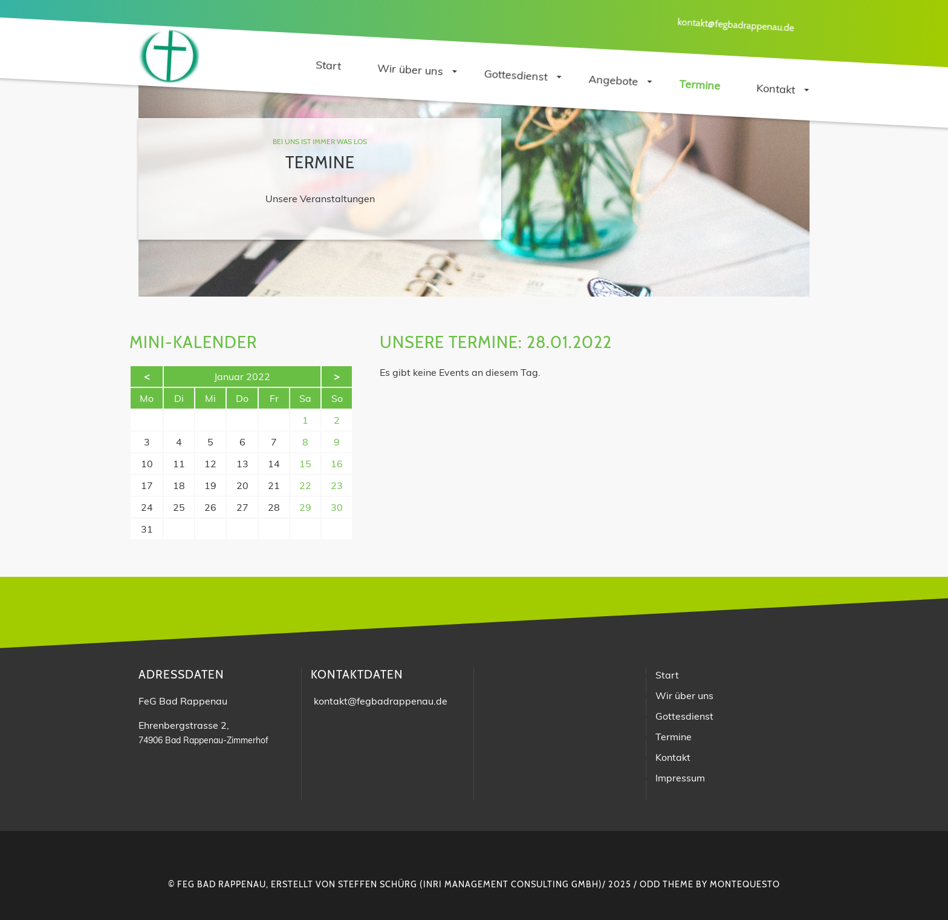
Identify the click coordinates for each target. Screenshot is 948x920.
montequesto (745, 884)
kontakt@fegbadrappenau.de (735, 24)
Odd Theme (666, 884)
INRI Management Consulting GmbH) (512, 884)
